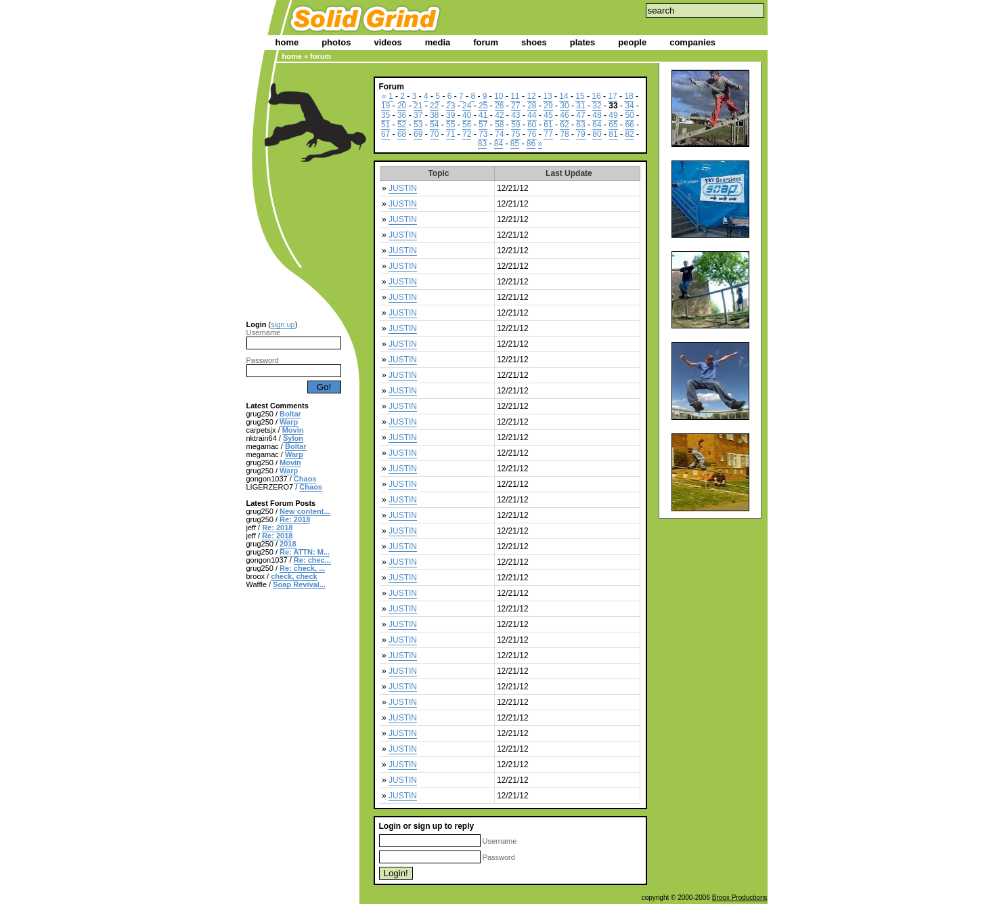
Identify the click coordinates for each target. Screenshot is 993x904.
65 (613, 124)
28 (531, 105)
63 (580, 124)
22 (434, 105)
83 (482, 143)
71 (450, 134)
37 (418, 115)
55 (450, 124)
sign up (282, 324)
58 (499, 124)
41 (483, 115)
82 (629, 134)
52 (401, 124)
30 (564, 105)
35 (385, 115)
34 (629, 105)
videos (388, 42)
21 (418, 105)
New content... (305, 511)
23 (450, 105)
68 (401, 134)
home (287, 42)
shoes (534, 42)
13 (547, 96)
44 (531, 115)
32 (596, 105)
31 (580, 105)
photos (336, 42)
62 (564, 124)
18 (628, 96)
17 (612, 96)
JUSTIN (403, 188)
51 (385, 124)
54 (434, 124)
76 (531, 134)
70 (434, 134)
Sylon (293, 438)
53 (418, 124)
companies (692, 42)
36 (401, 115)
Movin (293, 430)
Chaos (305, 479)
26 (499, 105)
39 (450, 115)
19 (385, 105)
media (438, 42)
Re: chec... (312, 560)
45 (548, 115)
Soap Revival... (299, 584)
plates (583, 42)
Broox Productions (740, 897)
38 (434, 115)
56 (466, 124)
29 (548, 105)
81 (613, 134)
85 (514, 143)
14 (563, 96)
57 (483, 124)
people (632, 42)
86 (531, 143)
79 (580, 134)
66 (629, 124)
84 (498, 143)
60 (531, 124)
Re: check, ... (302, 568)
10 (498, 96)
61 (548, 124)
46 (564, 115)
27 (515, 105)
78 (564, 134)
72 (466, 134)
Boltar (290, 414)
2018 (288, 544)
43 (515, 115)
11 (514, 96)
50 (629, 115)
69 (418, 134)
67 (385, 134)
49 (613, 115)
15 (579, 96)
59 (515, 124)
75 (515, 134)
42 (499, 115)
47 (580, 115)
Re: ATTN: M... (305, 552)
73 (483, 134)
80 (596, 134)
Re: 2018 (295, 519)
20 (401, 105)
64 (596, 124)
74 (499, 134)
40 (466, 115)
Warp (289, 422)
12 (531, 96)
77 (548, 134)
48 (596, 115)
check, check (294, 576)
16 (596, 96)
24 (466, 105)
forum (485, 42)
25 (483, 105)
